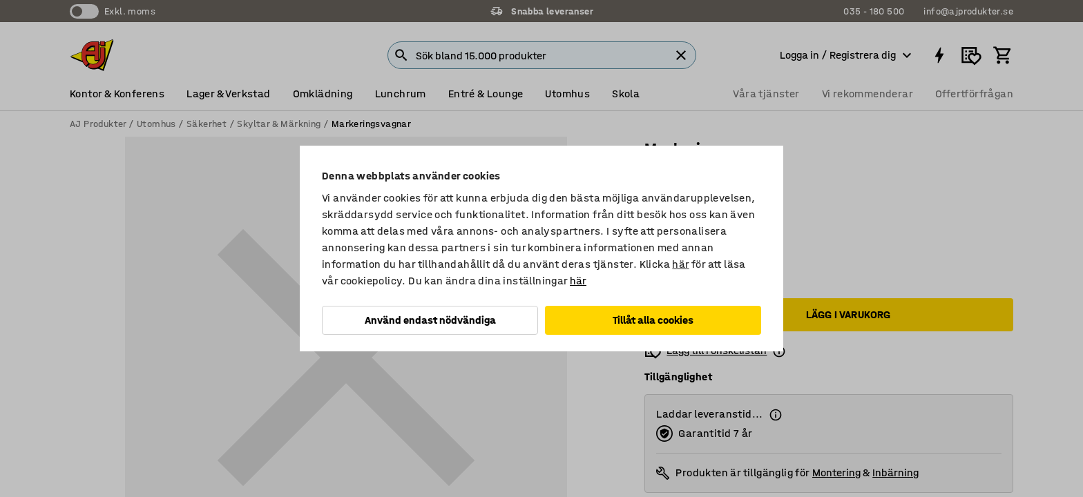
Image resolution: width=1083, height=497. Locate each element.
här (680, 264)
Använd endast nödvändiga (430, 320)
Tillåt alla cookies (653, 320)
